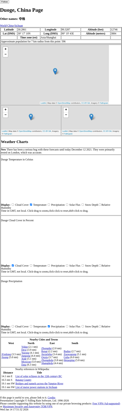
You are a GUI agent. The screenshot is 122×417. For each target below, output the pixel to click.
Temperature (40, 204)
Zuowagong (70, 354)
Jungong (25, 355)
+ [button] (5, 49)
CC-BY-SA (85, 103)
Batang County (23, 379)
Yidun (24, 346)
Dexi (23, 349)
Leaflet (43, 103)
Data (23, 364)
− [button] (5, 54)
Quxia (44, 357)
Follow (4, 1)
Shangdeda (47, 363)
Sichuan (18, 25)
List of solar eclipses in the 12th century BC (38, 376)
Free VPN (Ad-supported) (106, 403)
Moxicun (26, 361)
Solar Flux (74, 204)
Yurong (25, 352)
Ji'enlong (6, 354)
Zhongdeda (47, 360)
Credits (51, 397)
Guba (66, 357)
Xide (23, 358)
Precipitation (58, 204)
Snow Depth (91, 204)
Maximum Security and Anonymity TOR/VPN (27, 406)
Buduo (67, 351)
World (3, 25)
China (10, 25)
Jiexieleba (46, 354)
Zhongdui (46, 348)
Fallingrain (104, 103)
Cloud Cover (22, 204)
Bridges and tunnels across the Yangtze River (39, 383)
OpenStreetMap (64, 103)
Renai (44, 351)
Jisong (4, 357)
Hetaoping (69, 360)
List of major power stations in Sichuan (36, 387)
